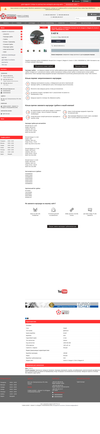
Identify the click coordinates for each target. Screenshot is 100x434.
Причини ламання (80, 66)
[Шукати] (98, 18)
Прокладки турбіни (8, 47)
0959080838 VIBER (71, 4)
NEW (5, 52)
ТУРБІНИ (19, 23)
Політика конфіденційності (72, 405)
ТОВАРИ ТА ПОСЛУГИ (8, 31)
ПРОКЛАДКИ (73, 23)
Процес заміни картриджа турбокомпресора (62, 226)
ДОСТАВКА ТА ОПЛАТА (8, 60)
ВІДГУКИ (4, 57)
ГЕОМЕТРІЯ (61, 23)
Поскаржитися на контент (59, 405)
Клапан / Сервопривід (9, 41)
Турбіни (6, 39)
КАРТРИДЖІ (32, 23)
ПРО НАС (4, 64)
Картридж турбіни (8, 36)
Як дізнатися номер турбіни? (44, 66)
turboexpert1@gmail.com (8, 88)
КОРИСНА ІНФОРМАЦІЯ (8, 55)
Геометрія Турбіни (8, 44)
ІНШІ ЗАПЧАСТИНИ (86, 23)
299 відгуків (77, 1)
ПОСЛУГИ (6, 23)
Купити (58, 41)
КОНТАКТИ (5, 62)
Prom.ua (58, 404)
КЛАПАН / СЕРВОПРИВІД (47, 23)
